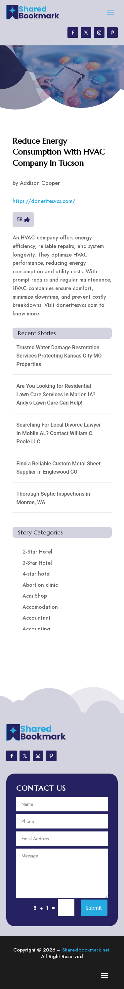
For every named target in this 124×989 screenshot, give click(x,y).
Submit (94, 907)
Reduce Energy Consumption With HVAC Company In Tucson (58, 152)
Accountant (36, 618)
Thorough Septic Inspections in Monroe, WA (53, 498)
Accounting (36, 629)
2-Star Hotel (37, 552)
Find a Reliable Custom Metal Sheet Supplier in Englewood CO (59, 467)
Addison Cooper (40, 183)
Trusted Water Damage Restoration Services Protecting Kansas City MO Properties (59, 355)
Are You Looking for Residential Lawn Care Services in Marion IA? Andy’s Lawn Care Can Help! (56, 394)
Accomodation (40, 607)
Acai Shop (34, 596)
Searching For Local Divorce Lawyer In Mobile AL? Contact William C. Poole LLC (59, 433)
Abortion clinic (40, 585)
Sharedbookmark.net (85, 949)
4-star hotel (36, 574)
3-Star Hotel (37, 563)
